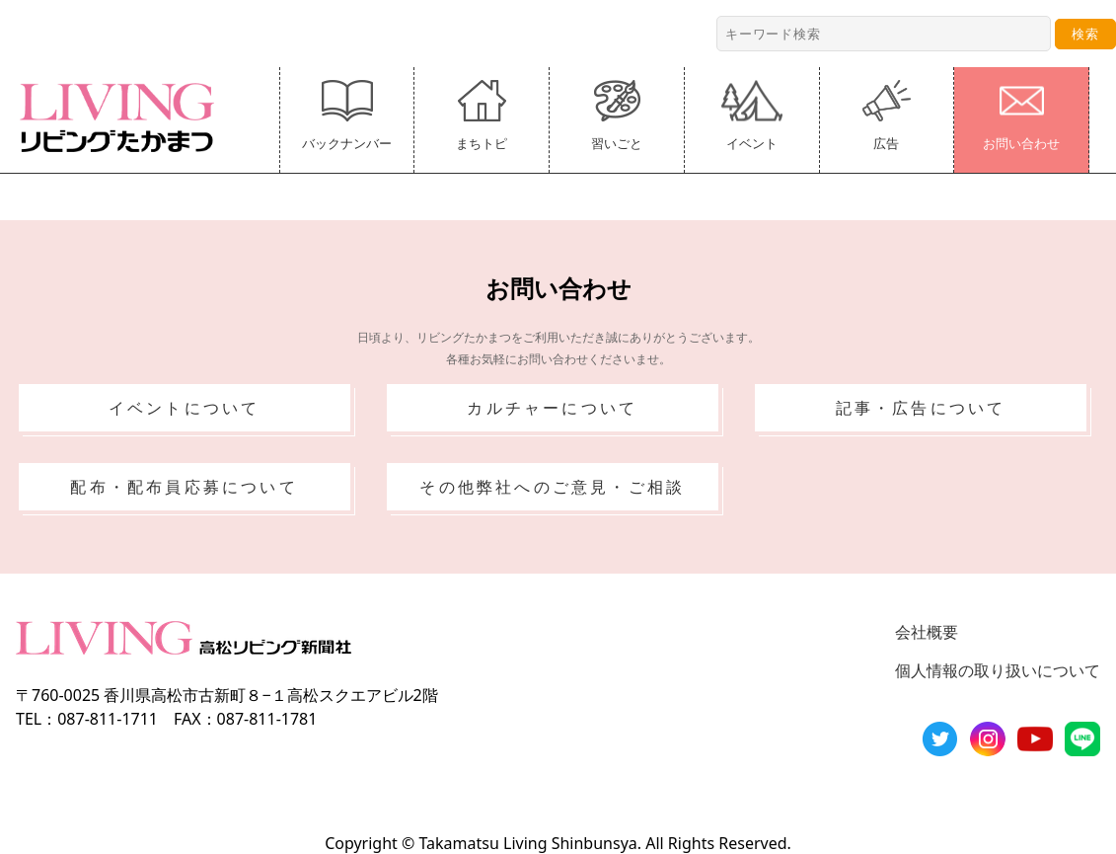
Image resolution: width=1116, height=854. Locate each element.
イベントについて (184, 408)
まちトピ (481, 116)
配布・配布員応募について (183, 487)
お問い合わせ (1021, 116)
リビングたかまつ (123, 117)
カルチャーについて (552, 408)
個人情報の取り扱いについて (997, 670)
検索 (1085, 33)
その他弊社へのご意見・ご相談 (552, 487)
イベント (751, 116)
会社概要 (926, 632)
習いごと (616, 116)
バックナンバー (347, 116)
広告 (886, 116)
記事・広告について (921, 408)
